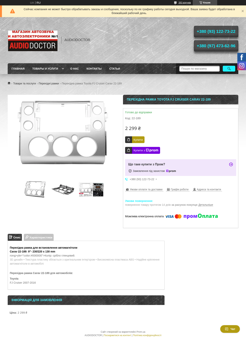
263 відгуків (185, 2)
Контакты (93, 68)
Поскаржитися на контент (117, 335)
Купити (138, 139)
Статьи (114, 68)
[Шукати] (229, 69)
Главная (18, 68)
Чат (230, 329)
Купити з (146, 150)
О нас (74, 68)
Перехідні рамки (49, 83)
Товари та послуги (24, 83)
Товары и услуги (45, 68)
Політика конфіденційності (147, 335)
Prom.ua (141, 332)
